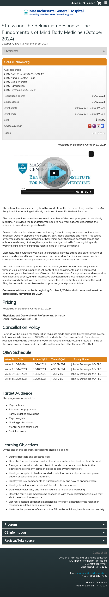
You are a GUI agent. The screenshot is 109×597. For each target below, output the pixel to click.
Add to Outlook (102, 126)
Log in (77, 3)
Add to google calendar (89, 126)
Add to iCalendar (98, 126)
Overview (11, 51)
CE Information (15, 532)
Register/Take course (19, 540)
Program (10, 524)
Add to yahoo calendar (94, 126)
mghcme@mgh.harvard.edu (92, 573)
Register (90, 3)
